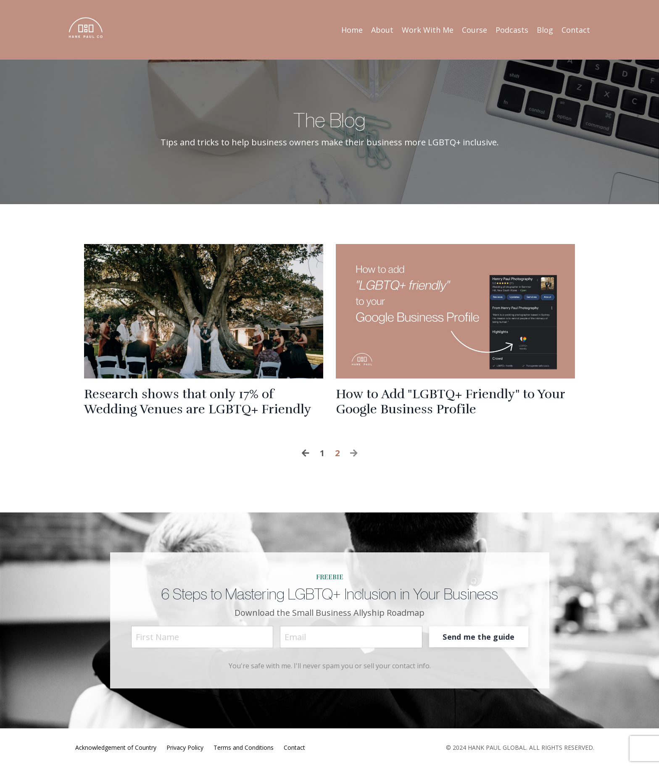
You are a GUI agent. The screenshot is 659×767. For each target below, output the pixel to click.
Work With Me (427, 30)
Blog (545, 30)
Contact (575, 30)
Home (352, 30)
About (382, 30)
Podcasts (512, 30)
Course (474, 30)
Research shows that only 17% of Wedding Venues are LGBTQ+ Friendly (197, 402)
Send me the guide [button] (478, 637)
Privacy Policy (184, 747)
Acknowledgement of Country (115, 747)
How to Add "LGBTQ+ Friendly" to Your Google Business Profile (450, 402)
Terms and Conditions (244, 747)
